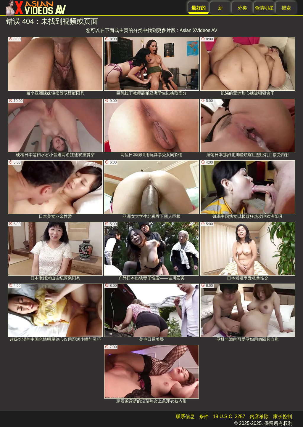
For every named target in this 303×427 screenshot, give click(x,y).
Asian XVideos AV (198, 30)
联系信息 (185, 416)
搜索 (286, 7)
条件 (204, 416)
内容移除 (259, 416)
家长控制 (282, 416)
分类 (242, 7)
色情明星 (264, 7)
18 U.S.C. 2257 (229, 416)
